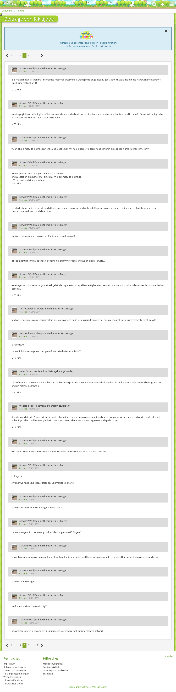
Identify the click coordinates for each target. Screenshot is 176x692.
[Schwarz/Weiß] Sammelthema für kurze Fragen (43, 68)
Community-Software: (88, 686)
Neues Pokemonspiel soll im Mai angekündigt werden (46, 371)
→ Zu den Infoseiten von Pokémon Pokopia (88, 46)
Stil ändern (168, 656)
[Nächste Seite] (42, 55)
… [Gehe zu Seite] (16, 55)
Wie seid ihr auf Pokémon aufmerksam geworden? (44, 405)
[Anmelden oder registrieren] (163, 4)
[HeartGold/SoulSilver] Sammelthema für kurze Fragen (46, 308)
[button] (171, 4)
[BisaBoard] (9, 3)
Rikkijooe (23, 71)
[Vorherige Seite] (6, 55)
